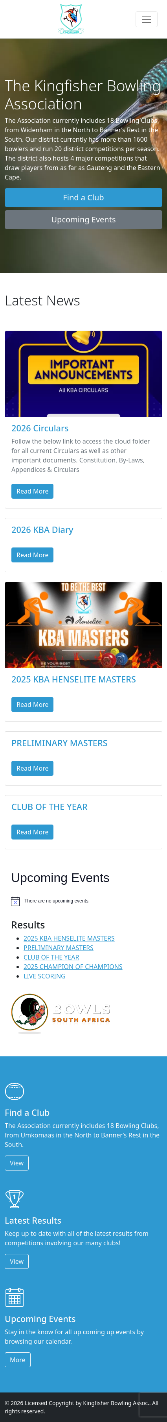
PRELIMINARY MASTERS (59, 743)
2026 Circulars (40, 428)
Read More (32, 491)
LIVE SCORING (45, 976)
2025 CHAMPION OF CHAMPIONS (73, 966)
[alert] (83, 901)
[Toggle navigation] (147, 19)
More (18, 1359)
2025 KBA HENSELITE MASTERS (73, 679)
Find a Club (83, 197)
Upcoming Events (83, 219)
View (17, 1163)
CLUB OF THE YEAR (49, 806)
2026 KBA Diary (42, 529)
